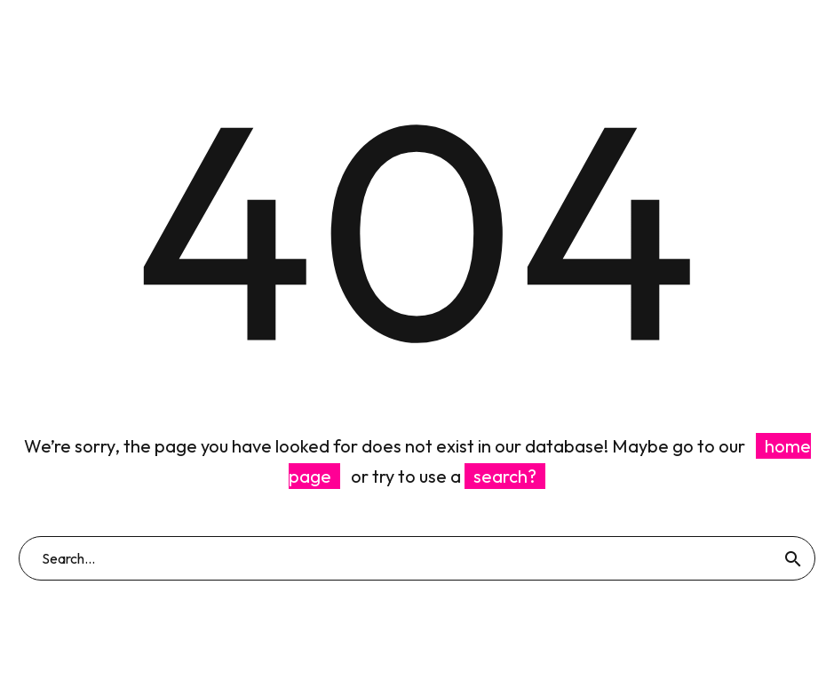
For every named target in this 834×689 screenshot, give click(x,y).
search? (504, 476)
